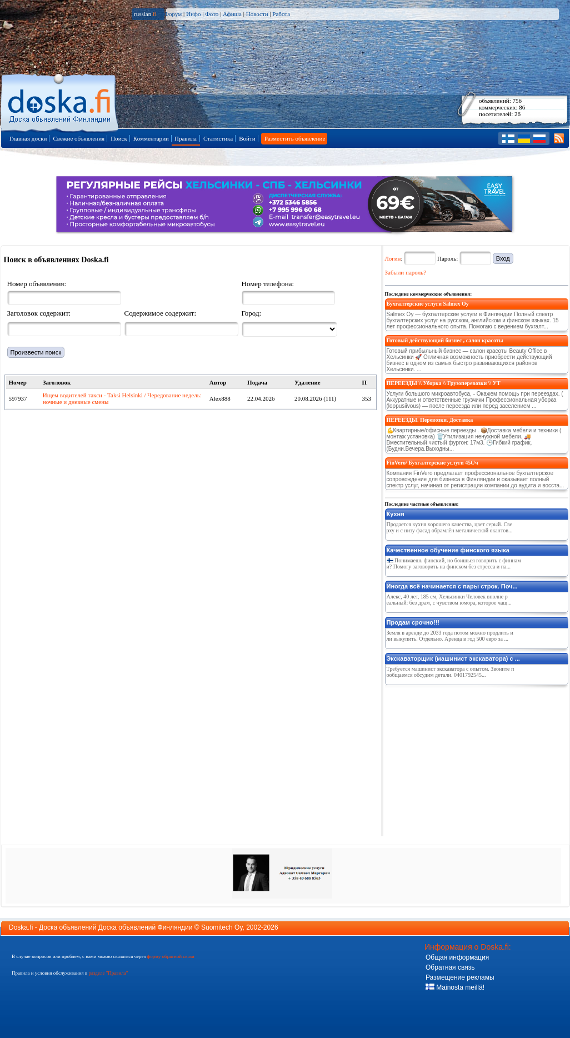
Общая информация (457, 957)
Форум (173, 14)
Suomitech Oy (221, 927)
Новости (257, 14)
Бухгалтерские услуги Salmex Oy (428, 304)
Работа (281, 14)
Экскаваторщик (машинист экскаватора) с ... (453, 658)
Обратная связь (450, 967)
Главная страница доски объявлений (60, 100)
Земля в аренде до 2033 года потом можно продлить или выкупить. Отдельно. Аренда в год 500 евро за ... (450, 636)
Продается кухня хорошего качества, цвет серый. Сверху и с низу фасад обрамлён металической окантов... (450, 527)
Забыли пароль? (406, 272)
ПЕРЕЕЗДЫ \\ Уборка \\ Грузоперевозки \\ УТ (444, 383)
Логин (393, 258)
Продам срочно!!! (413, 622)
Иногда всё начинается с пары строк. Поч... (452, 586)
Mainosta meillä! (455, 987)
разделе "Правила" (108, 973)
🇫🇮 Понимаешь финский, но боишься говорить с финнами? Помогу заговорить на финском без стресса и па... (454, 563)
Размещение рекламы (460, 977)
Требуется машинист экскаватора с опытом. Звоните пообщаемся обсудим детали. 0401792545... (450, 672)
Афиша (232, 14)
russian (145, 14)
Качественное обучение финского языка (448, 550)
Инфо (193, 14)
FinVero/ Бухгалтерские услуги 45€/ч (432, 463)
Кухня (395, 514)
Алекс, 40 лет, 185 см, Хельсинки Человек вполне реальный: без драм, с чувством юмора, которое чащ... (449, 599)
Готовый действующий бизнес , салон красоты (445, 340)
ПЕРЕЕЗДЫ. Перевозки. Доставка (430, 420)
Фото (211, 14)
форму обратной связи (170, 956)
